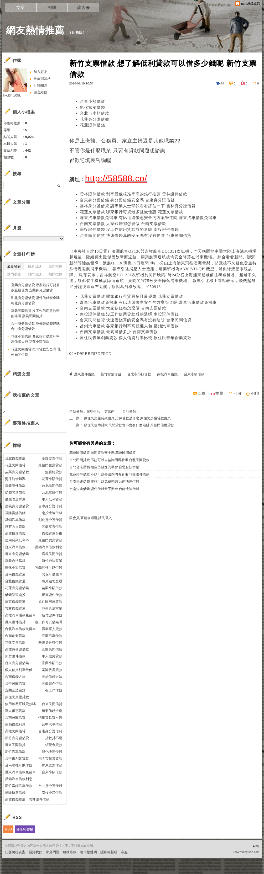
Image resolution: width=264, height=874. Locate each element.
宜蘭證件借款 (52, 683)
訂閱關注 (40, 85)
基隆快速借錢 (15, 793)
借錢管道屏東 (15, 499)
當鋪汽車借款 (15, 520)
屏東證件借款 (52, 595)
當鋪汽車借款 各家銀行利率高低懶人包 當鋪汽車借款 (129, 326)
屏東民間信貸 (15, 745)
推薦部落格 (42, 79)
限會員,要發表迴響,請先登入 (90, 518)
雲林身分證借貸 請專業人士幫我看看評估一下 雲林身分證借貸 (138, 206)
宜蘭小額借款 (52, 663)
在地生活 (93, 411)
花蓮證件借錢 (92, 125)
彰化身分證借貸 (50, 520)
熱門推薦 (55, 274)
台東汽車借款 (15, 547)
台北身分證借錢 (50, 786)
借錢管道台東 (52, 533)
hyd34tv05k (12, 95)
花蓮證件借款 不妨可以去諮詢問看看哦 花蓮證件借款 (109, 474)
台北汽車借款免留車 (20, 629)
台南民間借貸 (15, 718)
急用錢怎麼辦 (52, 581)
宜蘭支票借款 (52, 527)
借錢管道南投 (15, 595)
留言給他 (40, 92)
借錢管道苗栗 (15, 492)
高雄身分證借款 (17, 649)
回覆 (201, 393)
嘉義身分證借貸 (17, 506)
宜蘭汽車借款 (52, 636)
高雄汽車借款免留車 (20, 615)
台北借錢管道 (15, 581)
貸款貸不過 (53, 738)
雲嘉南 (109, 411)
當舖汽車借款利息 (18, 779)
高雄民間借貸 (15, 731)
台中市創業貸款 (17, 758)
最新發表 (14, 266)
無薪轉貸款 (53, 472)
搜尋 (59, 185)
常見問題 (52, 852)
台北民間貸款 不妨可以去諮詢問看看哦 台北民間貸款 (109, 460)
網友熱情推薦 (35, 30)
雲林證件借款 (39, 799)
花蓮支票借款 (15, 642)
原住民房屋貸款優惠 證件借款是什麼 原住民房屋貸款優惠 (127, 418)
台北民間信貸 (52, 486)
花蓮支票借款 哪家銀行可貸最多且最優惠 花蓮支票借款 (131, 212)
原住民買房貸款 (50, 540)
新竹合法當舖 (52, 561)
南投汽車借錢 (167, 374)
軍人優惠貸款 (15, 711)
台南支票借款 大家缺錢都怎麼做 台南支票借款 (123, 224)
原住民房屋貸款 (50, 602)
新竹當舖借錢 (111, 374)
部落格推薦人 (26, 423)
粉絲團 (10, 870)
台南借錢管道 (15, 574)
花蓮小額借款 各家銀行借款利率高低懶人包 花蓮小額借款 (35, 339)
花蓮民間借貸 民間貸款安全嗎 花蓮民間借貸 (102, 453)
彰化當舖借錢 (92, 107)
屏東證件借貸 (15, 622)
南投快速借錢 (52, 513)
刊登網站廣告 (15, 852)
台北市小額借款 (94, 113)
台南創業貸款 (15, 636)
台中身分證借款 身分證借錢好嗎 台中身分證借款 (35, 326)
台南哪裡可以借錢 (18, 765)
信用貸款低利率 (17, 540)
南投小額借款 (52, 793)
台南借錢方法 (15, 677)
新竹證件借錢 (52, 615)
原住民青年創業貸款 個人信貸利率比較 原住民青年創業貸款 (136, 338)
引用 (237, 393)
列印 (255, 393)
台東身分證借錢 (17, 663)
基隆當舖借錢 (15, 513)
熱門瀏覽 (14, 274)
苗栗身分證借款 (17, 472)
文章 (20, 7)
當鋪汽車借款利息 (48, 547)
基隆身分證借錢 (50, 642)
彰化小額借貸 (15, 567)
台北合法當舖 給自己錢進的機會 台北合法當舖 (104, 467)
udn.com (254, 852)
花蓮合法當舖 (52, 608)
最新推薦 (55, 266)
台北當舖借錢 (52, 492)
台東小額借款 (92, 101)
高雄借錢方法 (52, 677)
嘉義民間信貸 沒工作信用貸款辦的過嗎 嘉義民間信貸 (35, 313)
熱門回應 (35, 274)
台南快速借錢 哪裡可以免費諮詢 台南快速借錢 (104, 481)
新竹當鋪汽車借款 (18, 786)
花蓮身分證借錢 (94, 119)
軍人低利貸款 (52, 499)
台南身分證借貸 (50, 731)
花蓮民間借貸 (15, 465)
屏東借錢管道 (15, 602)
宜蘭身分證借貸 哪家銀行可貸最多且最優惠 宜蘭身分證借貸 (35, 287)
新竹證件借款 (15, 656)
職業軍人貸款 (52, 629)
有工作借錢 (53, 690)
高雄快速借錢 (15, 533)
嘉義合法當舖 (15, 561)
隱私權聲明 (108, 852)
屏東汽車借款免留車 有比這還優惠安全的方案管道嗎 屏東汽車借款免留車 (148, 218)
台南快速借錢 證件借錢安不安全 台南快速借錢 (104, 489)
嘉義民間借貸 (52, 554)
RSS (8, 829)
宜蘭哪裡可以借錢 (48, 567)
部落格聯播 (24, 829)
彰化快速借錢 (52, 752)
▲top (255, 846)
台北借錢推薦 (15, 458)
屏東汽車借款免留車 (20, 772)
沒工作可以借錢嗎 (48, 622)
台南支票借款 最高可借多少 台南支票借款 (119, 332)
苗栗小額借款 (52, 588)
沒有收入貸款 (15, 527)
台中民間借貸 (15, 683)
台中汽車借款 (52, 724)
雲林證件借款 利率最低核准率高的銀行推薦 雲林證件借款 (134, 194)
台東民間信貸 (52, 704)
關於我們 (35, 852)
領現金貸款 (53, 745)
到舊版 (77, 32)
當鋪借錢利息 (15, 724)
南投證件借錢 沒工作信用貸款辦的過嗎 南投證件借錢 (129, 229)
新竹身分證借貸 (17, 738)
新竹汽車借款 (15, 752)
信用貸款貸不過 (50, 718)
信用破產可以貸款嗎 (20, 704)
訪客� (83, 7)
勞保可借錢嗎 (52, 574)
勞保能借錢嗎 (15, 479)
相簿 (52, 7)
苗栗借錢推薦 (52, 711)
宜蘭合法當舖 (15, 690)
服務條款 (69, 852)
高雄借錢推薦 (15, 799)
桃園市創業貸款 (50, 758)
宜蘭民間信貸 (52, 649)
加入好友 (40, 72)
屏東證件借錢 (84, 374)
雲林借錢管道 (15, 608)
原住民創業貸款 (50, 465)
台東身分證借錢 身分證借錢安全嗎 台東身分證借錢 (127, 200)
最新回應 (35, 266)
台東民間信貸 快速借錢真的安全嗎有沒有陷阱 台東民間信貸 (136, 235)
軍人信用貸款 (52, 656)
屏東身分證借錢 (17, 554)
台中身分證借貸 (50, 506)
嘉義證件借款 (15, 486)
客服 (124, 852)
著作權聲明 (88, 852)
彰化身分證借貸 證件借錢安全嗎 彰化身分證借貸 (35, 300)
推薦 (219, 393)
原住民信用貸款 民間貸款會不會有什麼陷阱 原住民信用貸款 (129, 425)
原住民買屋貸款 (17, 697)
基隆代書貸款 (52, 670)
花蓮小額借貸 (52, 479)
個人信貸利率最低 (18, 670)
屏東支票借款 (52, 765)
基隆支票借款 (52, 458)
